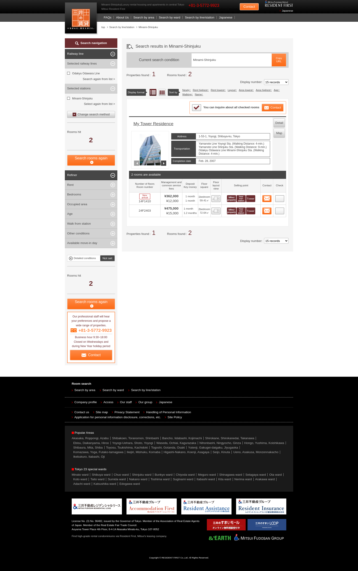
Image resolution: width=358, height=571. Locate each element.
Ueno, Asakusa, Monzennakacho (255, 452)
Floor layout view (162, 92)
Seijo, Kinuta (221, 452)
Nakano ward (138, 479)
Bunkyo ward (163, 474)
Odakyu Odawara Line (86, 73)
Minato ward (80, 474)
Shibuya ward (101, 474)
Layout (231, 90)
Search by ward (169, 17)
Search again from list (98, 79)
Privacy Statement (127, 412)
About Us (122, 17)
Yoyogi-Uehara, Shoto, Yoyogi (132, 443)
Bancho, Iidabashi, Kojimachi (182, 438)
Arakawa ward (265, 479)
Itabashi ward (206, 479)
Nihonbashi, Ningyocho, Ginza (220, 443)
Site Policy (175, 417)
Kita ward (224, 479)
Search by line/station (199, 17)
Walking (187, 94)
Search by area (143, 17)
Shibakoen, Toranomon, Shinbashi (135, 438)
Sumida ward (117, 479)
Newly (186, 90)
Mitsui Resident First (82, 19)
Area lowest (246, 90)
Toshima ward (159, 479)
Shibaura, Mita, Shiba (88, 447)
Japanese (287, 10)
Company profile (85, 402)
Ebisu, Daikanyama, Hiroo (91, 443)
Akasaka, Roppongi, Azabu (90, 438)
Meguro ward (207, 474)
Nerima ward (243, 479)
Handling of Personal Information (168, 412)
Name (198, 94)
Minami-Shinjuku (82, 98)
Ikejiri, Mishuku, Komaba (143, 452)
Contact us (81, 412)
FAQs (107, 17)
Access (108, 402)
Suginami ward (183, 479)
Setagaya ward (255, 474)
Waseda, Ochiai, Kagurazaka (176, 443)
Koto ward (80, 479)
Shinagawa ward (230, 474)
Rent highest (200, 90)
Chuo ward (121, 474)
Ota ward (275, 474)
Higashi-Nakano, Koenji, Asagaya (186, 452)
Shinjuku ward (141, 474)
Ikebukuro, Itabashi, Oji (89, 456)
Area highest (263, 90)
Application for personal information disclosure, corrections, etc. (117, 417)
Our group (145, 402)
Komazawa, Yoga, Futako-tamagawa (98, 452)
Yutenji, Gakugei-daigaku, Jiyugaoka (213, 447)
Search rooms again (91, 158)
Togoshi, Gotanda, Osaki (168, 447)
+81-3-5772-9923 (203, 5)
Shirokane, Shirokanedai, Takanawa (229, 438)
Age (276, 90)
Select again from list (98, 104)
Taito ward (97, 479)
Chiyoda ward (185, 474)
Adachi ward (81, 483)
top (103, 27)
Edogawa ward (129, 483)
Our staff (126, 402)
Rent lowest (217, 90)
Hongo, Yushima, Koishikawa (264, 443)
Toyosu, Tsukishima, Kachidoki (127, 447)
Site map (102, 412)
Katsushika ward (105, 483)
